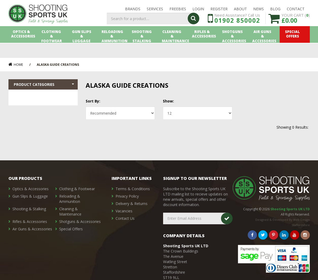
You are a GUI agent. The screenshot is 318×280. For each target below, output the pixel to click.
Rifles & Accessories (204, 49)
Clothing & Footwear (53, 49)
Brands (132, 10)
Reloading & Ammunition (114, 49)
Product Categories (44, 85)
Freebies (177, 10)
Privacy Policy (127, 196)
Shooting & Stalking (144, 49)
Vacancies (124, 210)
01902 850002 (237, 31)
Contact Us (125, 218)
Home (15, 64)
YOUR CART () (296, 29)
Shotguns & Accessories (234, 49)
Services (155, 10)
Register (219, 10)
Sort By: (93, 101)
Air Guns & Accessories (264, 49)
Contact (296, 10)
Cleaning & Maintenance (174, 49)
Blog (275, 10)
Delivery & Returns (132, 203)
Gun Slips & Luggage (83, 49)
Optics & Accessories (23, 49)
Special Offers (294, 49)
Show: (168, 101)
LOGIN (198, 10)
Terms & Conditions (133, 188)
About (240, 10)
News (258, 10)
